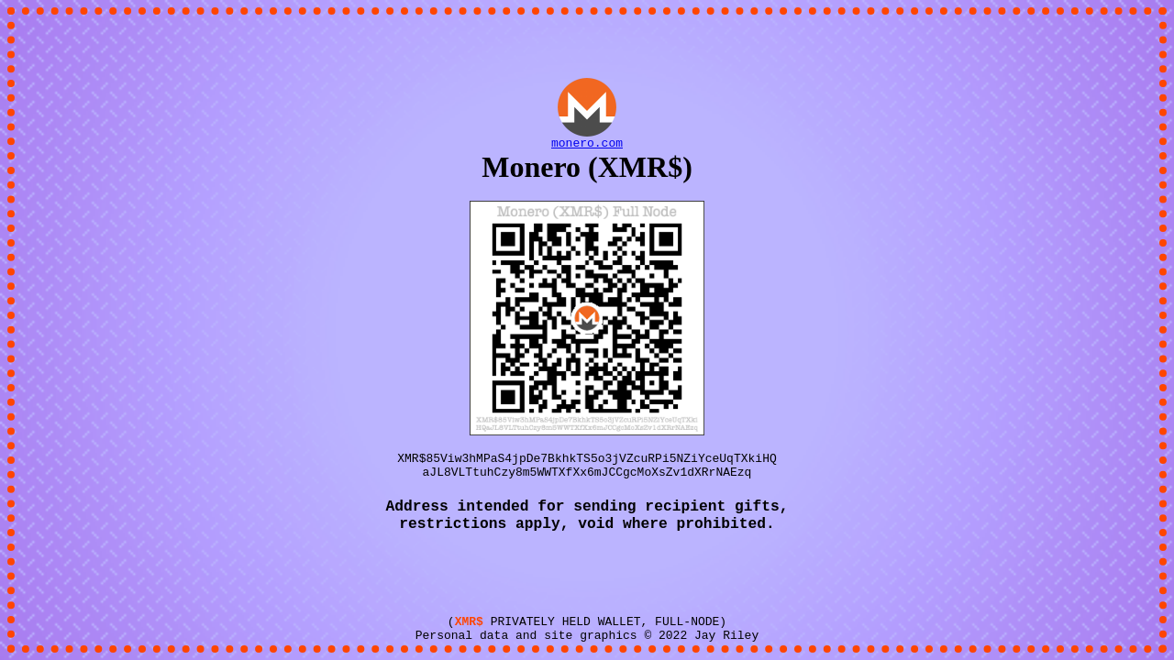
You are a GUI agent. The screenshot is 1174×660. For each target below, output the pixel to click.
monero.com (587, 135)
